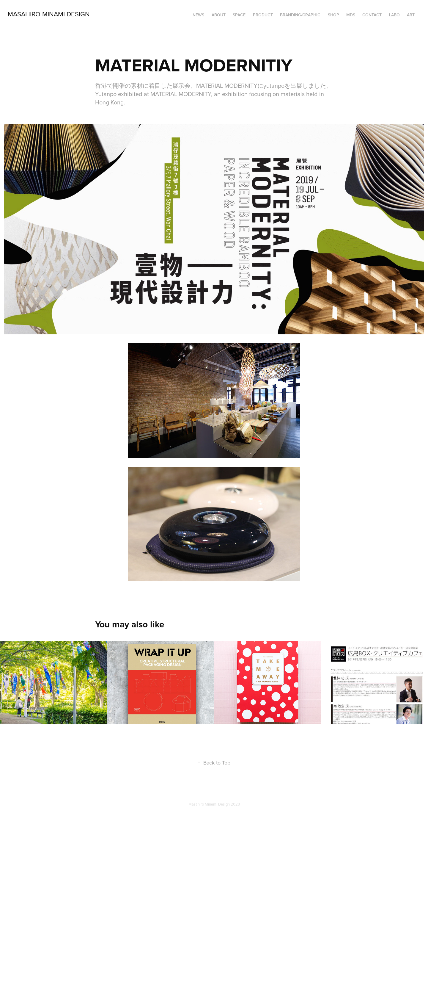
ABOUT (219, 15)
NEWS (198, 15)
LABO (394, 15)
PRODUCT (263, 15)
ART (411, 15)
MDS (350, 15)
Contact (372, 15)
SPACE (239, 15)
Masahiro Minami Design (49, 13)
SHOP (333, 15)
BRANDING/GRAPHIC (300, 15)
